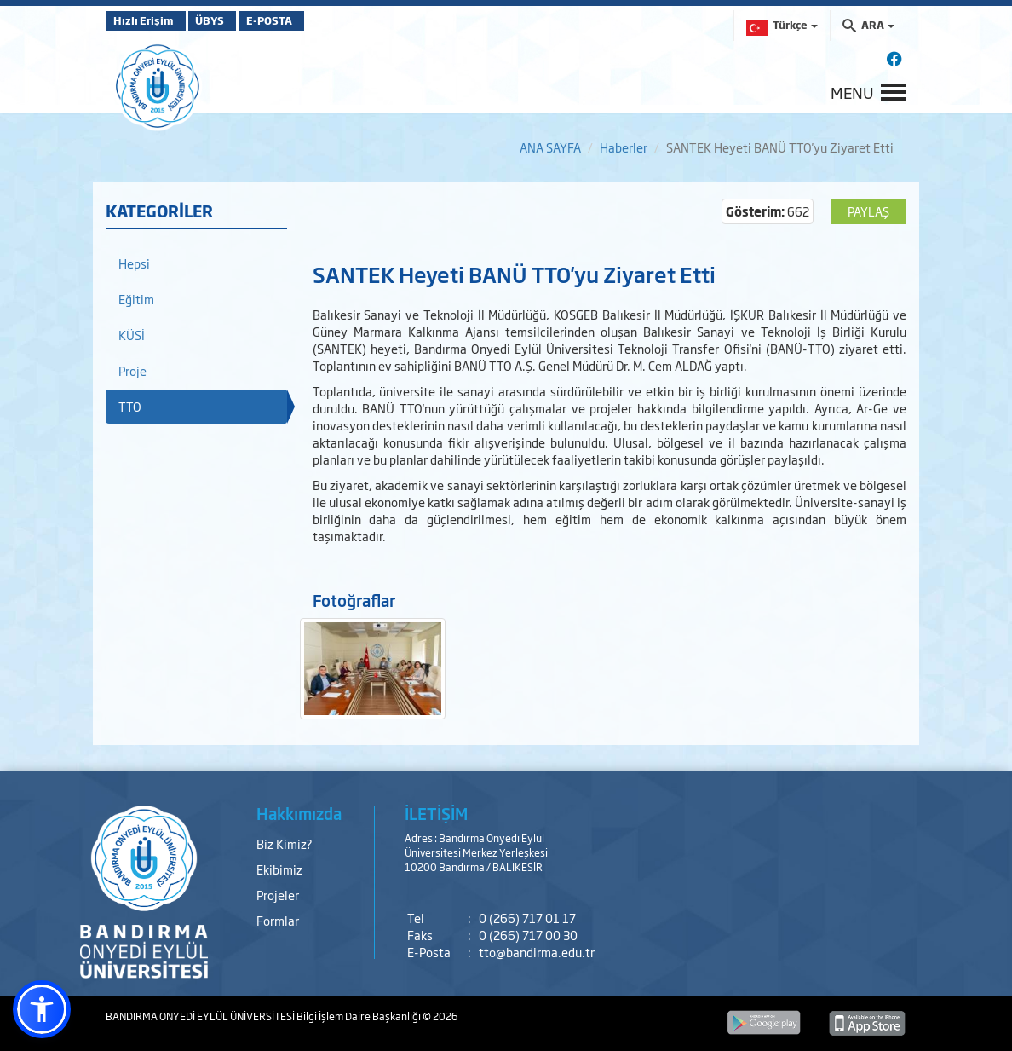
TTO (129, 406)
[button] (41, 1009)
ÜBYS (230, 20)
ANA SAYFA (550, 147)
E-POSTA (310, 20)
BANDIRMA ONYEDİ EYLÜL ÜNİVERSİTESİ (201, 1016)
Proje (132, 370)
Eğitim (136, 299)
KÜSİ (131, 335)
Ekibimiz (279, 869)
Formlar (277, 920)
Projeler (277, 895)
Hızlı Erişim (148, 20)
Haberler (623, 147)
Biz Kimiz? (284, 843)
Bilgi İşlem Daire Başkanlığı (359, 1016)
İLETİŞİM (436, 813)
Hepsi (134, 263)
